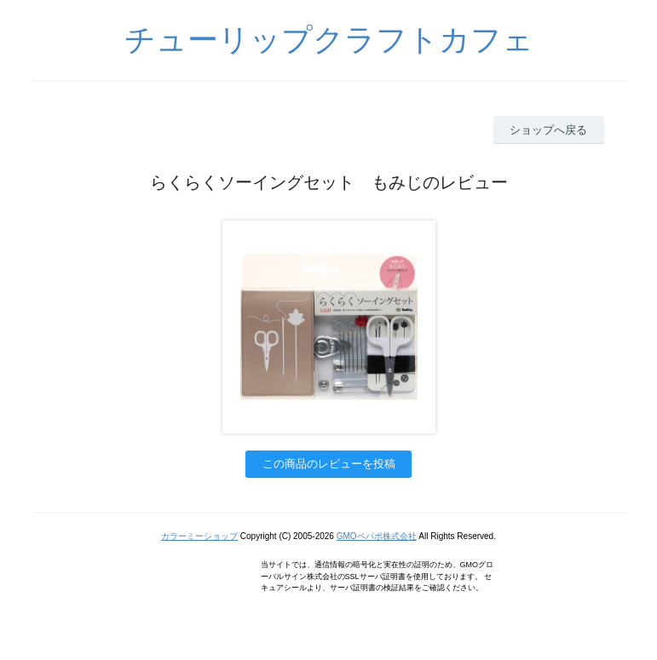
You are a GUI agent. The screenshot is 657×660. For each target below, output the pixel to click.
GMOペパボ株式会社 (377, 536)
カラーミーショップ (199, 536)
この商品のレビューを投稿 (328, 463)
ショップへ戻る (548, 129)
